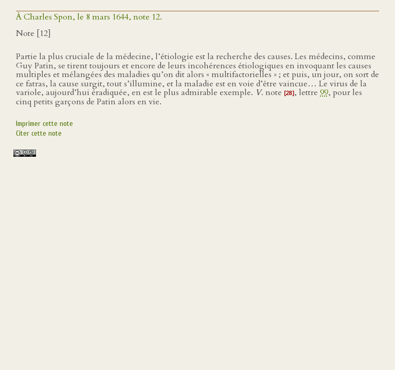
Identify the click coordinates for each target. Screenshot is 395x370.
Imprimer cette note (44, 123)
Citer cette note (39, 133)
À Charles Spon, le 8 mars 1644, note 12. (89, 17)
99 (324, 92)
